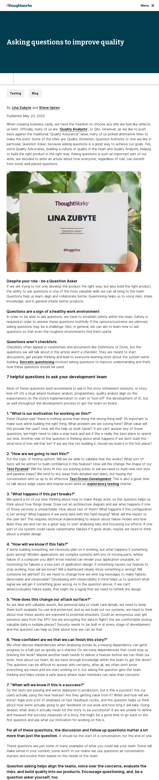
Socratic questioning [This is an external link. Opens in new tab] (37, 362)
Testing (15, 93)
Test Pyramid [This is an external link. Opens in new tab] (17, 469)
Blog (35, 93)
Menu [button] (147, 5)
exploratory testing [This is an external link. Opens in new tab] (103, 484)
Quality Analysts (73, 129)
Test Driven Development (90, 479)
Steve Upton (49, 108)
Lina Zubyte (21, 108)
